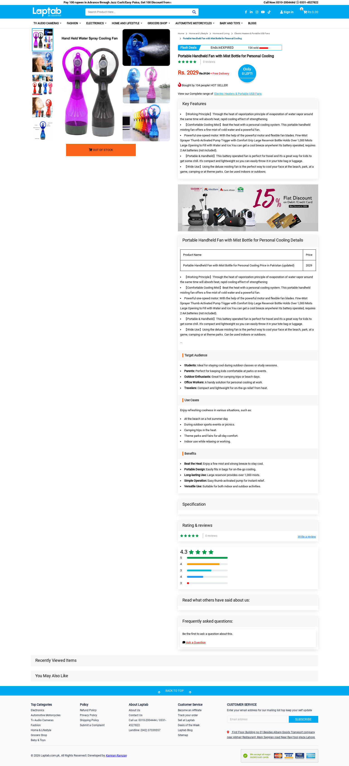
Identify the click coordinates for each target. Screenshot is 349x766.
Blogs (252, 23)
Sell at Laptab (186, 720)
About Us (134, 710)
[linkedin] (251, 12)
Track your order (188, 715)
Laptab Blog (185, 730)
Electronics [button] (95, 23)
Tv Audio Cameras (42, 720)
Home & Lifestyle (41, 730)
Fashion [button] (73, 23)
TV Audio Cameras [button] (46, 23)
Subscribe (303, 719)
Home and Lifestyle (198, 33)
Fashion (36, 725)
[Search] (141, 12)
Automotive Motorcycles (45, 715)
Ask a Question (194, 642)
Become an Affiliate (189, 710)
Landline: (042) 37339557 (144, 730)
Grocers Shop (39, 735)
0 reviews (209, 61)
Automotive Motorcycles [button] (193, 23)
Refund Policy (88, 710)
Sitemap (183, 735)
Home (181, 33)
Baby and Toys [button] (230, 23)
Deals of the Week (189, 725)
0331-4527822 (307, 2)
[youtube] (263, 12)
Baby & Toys (38, 740)
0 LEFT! (247, 73)
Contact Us (135, 715)
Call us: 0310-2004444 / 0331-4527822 (147, 723)
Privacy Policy (88, 715)
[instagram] (257, 12)
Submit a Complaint (92, 725)
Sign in (287, 12)
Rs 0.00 (313, 12)
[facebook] (246, 12)
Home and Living (221, 33)
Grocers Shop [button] (158, 23)
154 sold (253, 47)
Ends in (216, 47)
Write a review (307, 536)
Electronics (37, 710)
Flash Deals (188, 47)
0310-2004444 (285, 2)
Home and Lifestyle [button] (126, 23)
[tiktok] (269, 12)
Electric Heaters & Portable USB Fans (252, 33)
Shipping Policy (89, 720)
